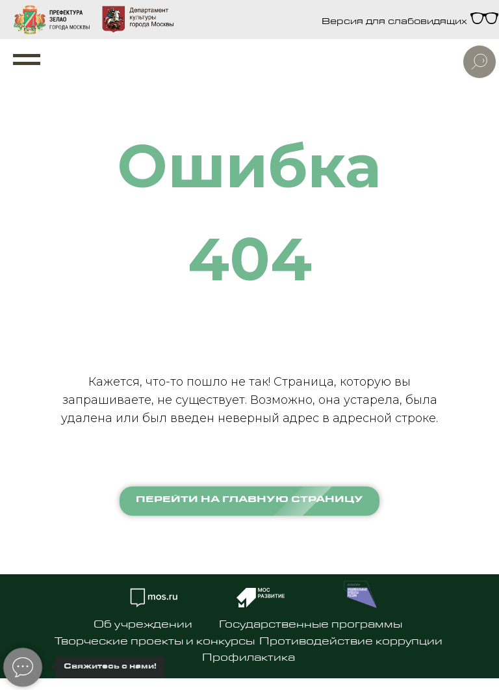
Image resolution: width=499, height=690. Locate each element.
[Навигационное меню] (26, 60)
